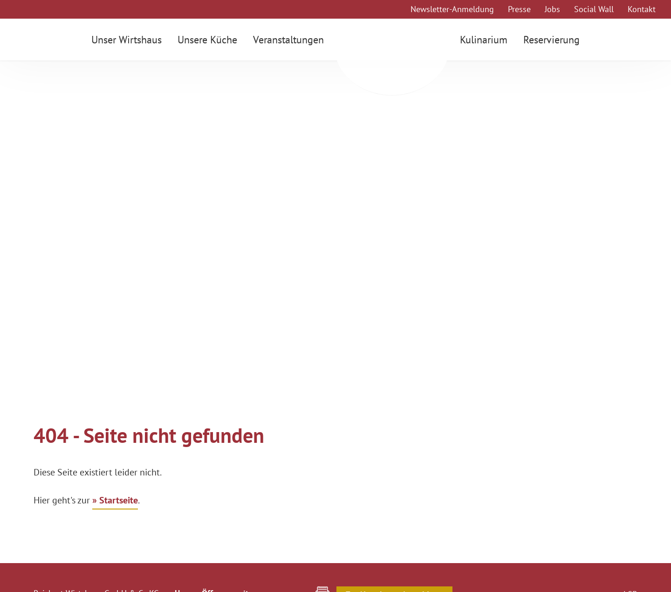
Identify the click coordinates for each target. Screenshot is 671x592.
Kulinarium (487, 39)
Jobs (552, 9)
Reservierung (555, 39)
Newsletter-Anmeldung (452, 9)
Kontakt (642, 9)
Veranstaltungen (285, 39)
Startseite (118, 500)
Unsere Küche (204, 39)
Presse (519, 9)
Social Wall (594, 9)
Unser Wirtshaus (123, 39)
